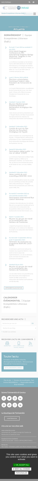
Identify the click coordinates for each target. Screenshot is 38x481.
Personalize (21, 473)
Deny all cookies (21, 469)
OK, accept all (21, 465)
